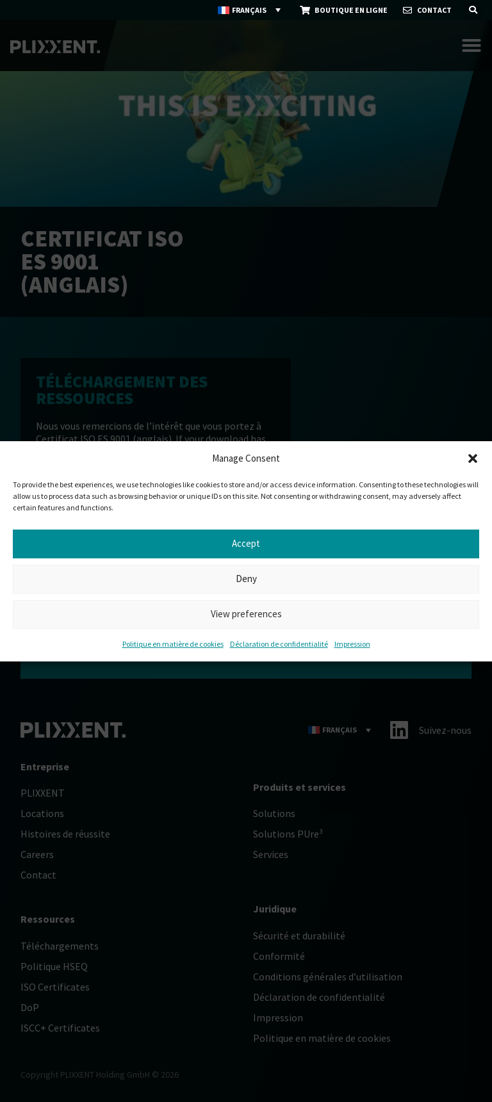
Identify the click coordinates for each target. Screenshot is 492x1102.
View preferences (246, 614)
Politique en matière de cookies (173, 644)
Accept (246, 543)
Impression (352, 644)
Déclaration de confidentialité (279, 644)
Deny (246, 578)
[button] (472, 458)
